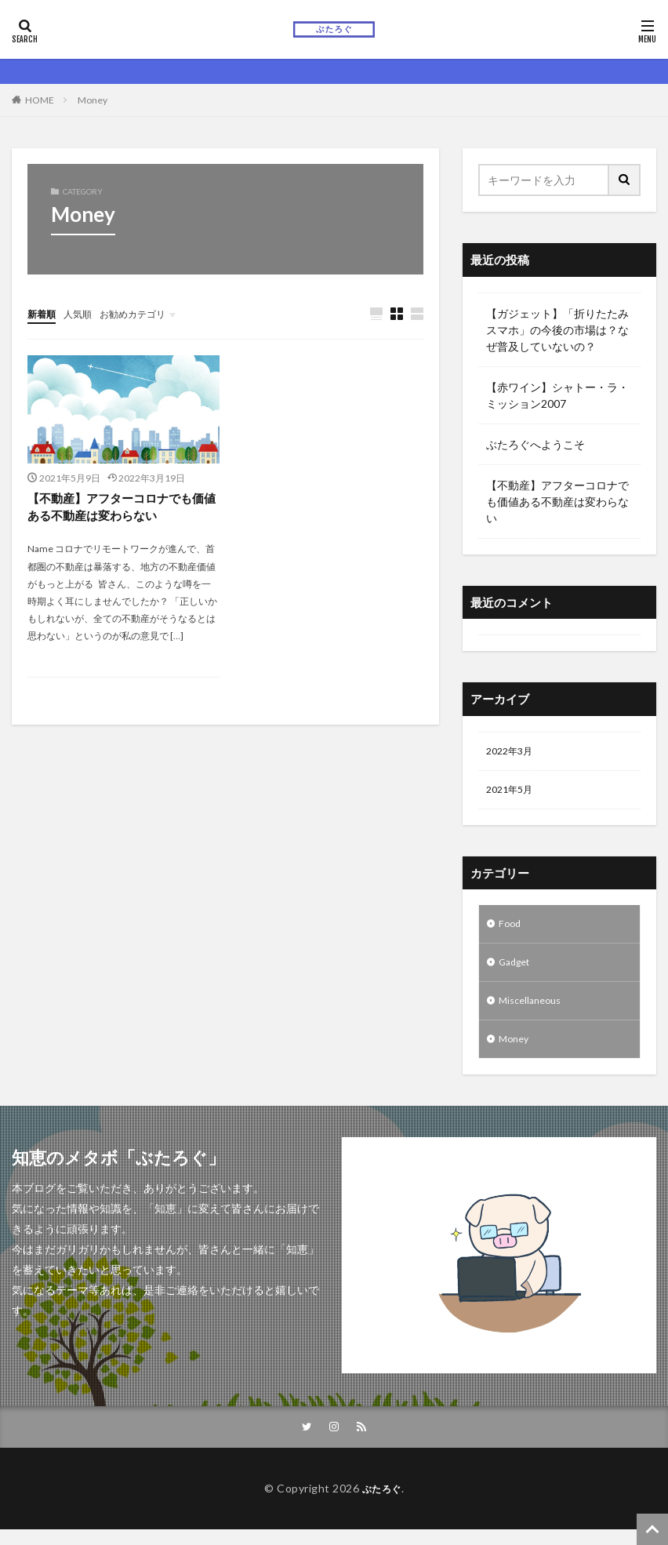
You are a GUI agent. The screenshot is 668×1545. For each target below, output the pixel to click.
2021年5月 (512, 793)
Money (92, 100)
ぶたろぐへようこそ (535, 444)
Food (511, 929)
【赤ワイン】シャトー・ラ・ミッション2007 (557, 395)
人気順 (84, 313)
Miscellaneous (533, 1011)
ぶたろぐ (382, 1503)
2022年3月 (512, 752)
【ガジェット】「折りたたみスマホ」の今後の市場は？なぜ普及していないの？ (557, 330)
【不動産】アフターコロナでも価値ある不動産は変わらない (121, 508)
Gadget (517, 970)
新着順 (43, 313)
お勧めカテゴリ (147, 313)
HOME (39, 100)
